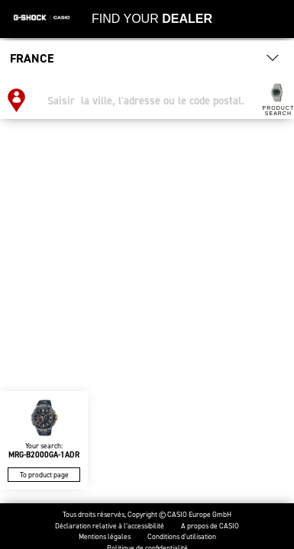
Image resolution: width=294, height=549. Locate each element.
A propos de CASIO (210, 526)
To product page (44, 475)
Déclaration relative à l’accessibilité (109, 526)
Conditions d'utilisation (181, 537)
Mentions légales (105, 537)
